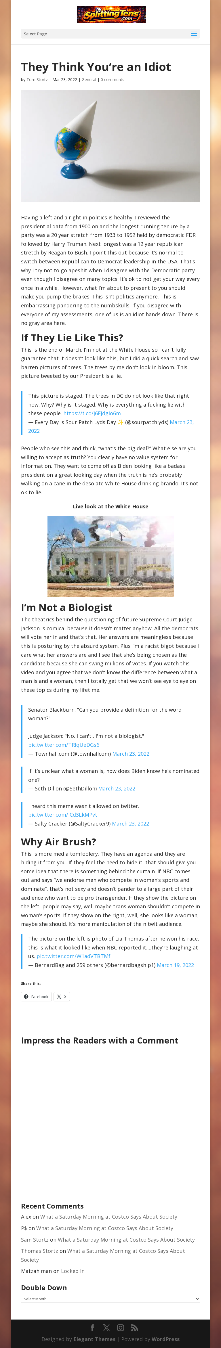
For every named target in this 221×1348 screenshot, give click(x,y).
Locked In (73, 1270)
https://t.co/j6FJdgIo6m (92, 413)
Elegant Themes (94, 1339)
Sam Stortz (35, 1239)
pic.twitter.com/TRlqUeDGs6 (63, 744)
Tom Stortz (37, 79)
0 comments (112, 79)
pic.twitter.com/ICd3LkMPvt (62, 814)
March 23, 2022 (130, 753)
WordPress (166, 1339)
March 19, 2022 (175, 965)
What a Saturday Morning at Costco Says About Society (108, 1216)
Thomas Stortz (39, 1250)
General (89, 79)
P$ (24, 1228)
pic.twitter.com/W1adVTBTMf (73, 956)
